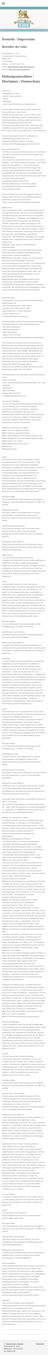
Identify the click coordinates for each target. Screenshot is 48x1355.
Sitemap (20, 1344)
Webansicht (40, 1344)
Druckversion (10, 1344)
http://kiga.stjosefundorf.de (19, 69)
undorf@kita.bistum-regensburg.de (21, 67)
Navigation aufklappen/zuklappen (24, 3)
